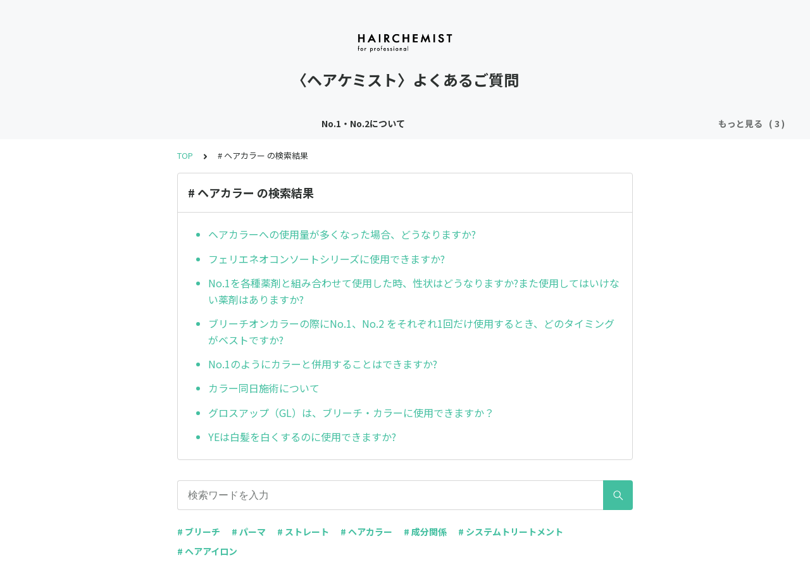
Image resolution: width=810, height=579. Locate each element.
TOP (185, 155)
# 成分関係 (425, 531)
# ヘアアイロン (207, 551)
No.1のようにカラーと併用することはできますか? (322, 363)
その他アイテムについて (562, 123)
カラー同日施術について (264, 387)
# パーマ (249, 531)
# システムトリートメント (510, 531)
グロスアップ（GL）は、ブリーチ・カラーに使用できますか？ (351, 412)
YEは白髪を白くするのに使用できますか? (302, 436)
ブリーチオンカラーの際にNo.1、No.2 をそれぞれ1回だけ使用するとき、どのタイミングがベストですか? (411, 331)
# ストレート (303, 531)
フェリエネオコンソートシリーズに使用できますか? (326, 258)
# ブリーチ (198, 531)
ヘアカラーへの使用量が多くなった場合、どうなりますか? (342, 234)
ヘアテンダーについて (328, 123)
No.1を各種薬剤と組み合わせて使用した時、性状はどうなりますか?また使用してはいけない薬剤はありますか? (414, 291)
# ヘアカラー (366, 531)
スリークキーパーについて (443, 123)
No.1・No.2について (224, 123)
